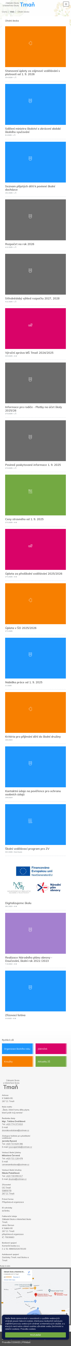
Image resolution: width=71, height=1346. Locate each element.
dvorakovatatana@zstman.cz (15, 1130)
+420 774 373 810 (14, 1124)
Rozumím (35, 1335)
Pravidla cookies (28, 1329)
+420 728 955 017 (14, 1176)
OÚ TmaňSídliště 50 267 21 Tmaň (8, 1190)
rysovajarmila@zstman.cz (20, 1147)
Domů (4, 11)
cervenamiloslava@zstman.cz (15, 1164)
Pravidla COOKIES (11, 1342)
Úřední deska (23, 11)
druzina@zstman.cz (17, 1179)
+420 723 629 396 (14, 1144)
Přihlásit (26, 1342)
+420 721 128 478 (14, 1158)
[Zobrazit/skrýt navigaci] (66, 4)
